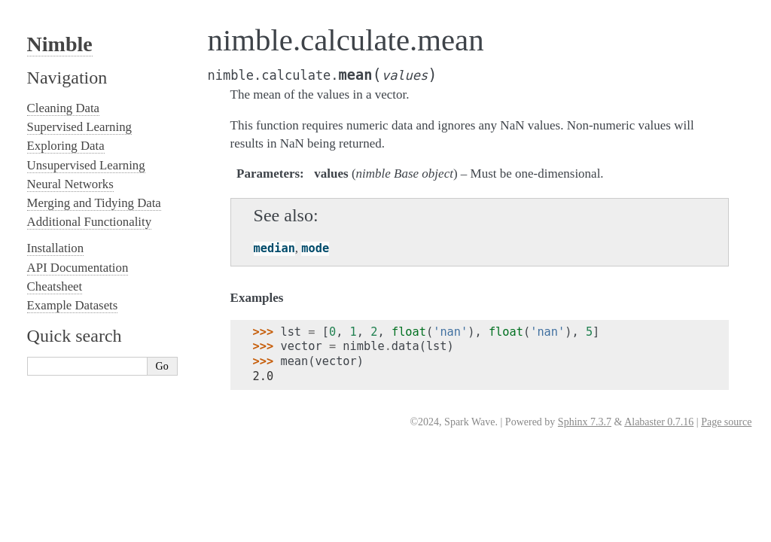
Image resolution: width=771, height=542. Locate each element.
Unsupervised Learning (86, 165)
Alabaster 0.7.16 (658, 422)
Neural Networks (70, 184)
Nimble (60, 44)
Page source (726, 422)
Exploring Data (66, 146)
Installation (55, 248)
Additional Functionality (89, 222)
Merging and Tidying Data (94, 203)
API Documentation (78, 267)
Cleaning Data (63, 108)
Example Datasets (72, 305)
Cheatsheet (55, 286)
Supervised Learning (79, 127)
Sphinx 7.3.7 (584, 422)
